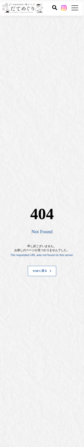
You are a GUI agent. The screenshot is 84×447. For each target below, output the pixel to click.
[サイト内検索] (54, 7)
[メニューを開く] (75, 8)
